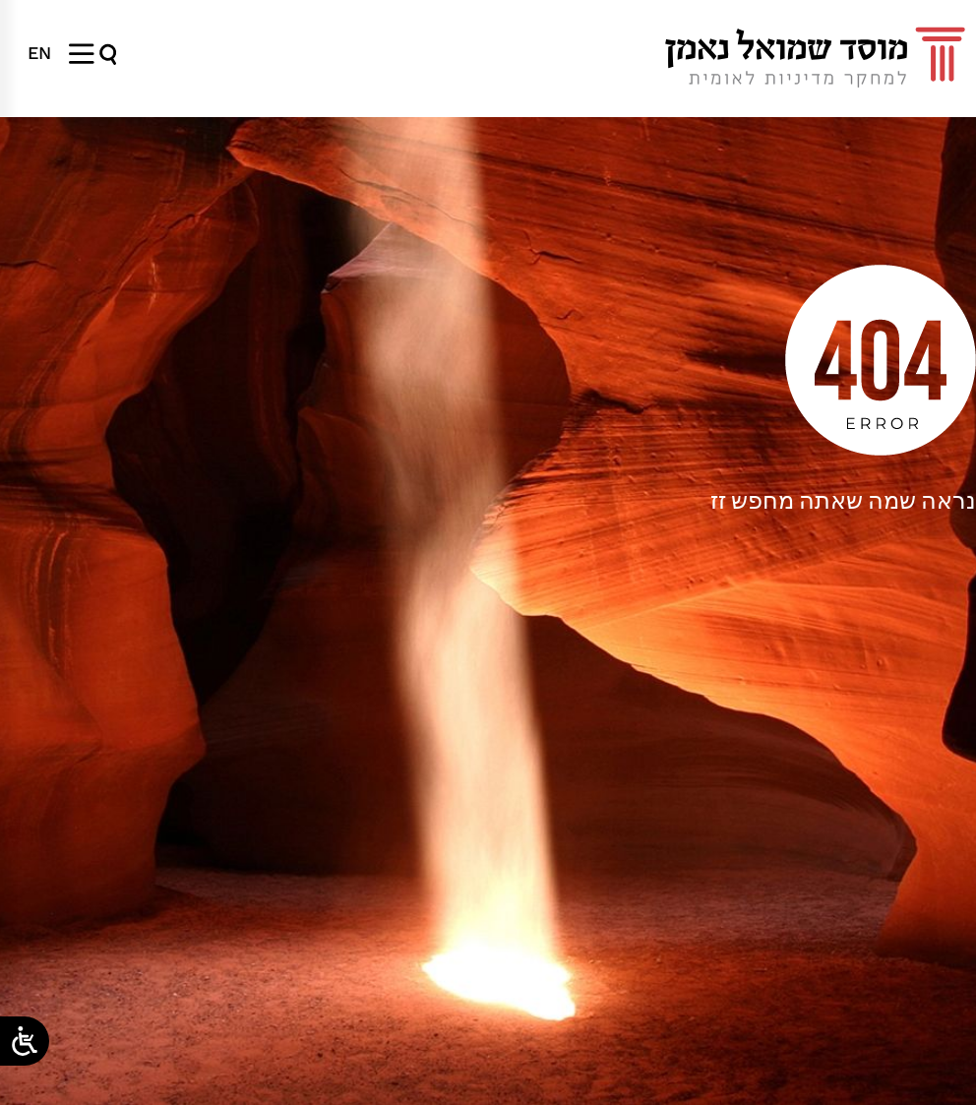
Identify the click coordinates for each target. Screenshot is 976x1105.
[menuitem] (39, 53)
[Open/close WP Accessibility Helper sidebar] (24, 1041)
